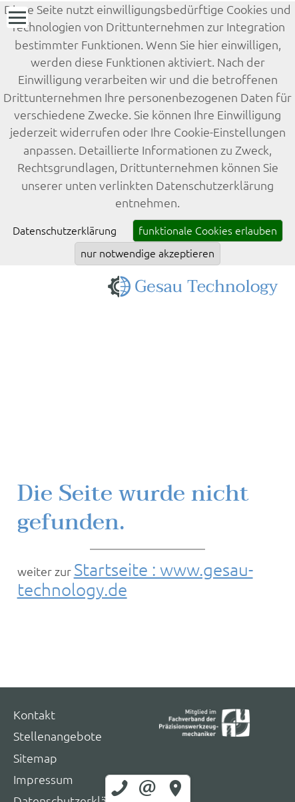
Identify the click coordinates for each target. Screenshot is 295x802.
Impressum (43, 779)
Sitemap (35, 758)
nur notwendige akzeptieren (147, 253)
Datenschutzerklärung (65, 231)
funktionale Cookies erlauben (208, 231)
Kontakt (34, 715)
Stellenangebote (57, 736)
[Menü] (17, 17)
